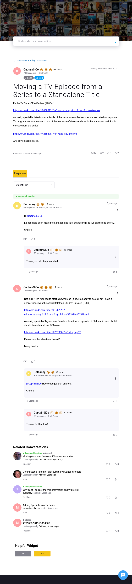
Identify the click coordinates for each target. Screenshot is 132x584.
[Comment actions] (117, 211)
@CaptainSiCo (34, 216)
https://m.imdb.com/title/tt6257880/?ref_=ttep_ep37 (52, 332)
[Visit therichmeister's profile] (17, 456)
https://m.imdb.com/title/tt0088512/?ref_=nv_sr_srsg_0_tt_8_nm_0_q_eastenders (56, 110)
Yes (42, 553)
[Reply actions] (115, 256)
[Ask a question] (123, 575)
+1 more (57, 69)
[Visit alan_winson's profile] (17, 474)
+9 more (49, 204)
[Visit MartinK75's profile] (17, 523)
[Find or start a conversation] (114, 41)
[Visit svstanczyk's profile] (17, 489)
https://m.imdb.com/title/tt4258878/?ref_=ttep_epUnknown (45, 133)
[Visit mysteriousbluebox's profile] (17, 507)
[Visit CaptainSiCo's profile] (17, 71)
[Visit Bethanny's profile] (17, 205)
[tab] (20, 173)
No (23, 553)
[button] (93, 153)
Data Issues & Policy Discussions (30, 60)
